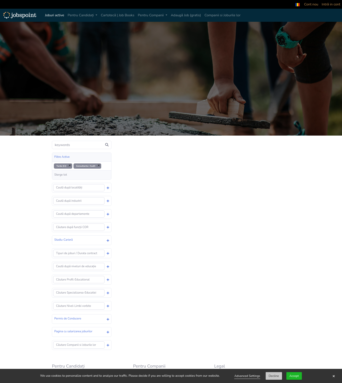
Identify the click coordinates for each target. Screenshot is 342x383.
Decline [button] (274, 376)
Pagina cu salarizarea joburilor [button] (73, 331)
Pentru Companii (151, 15)
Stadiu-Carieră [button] (63, 240)
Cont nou (311, 4)
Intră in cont (331, 4)
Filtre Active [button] (62, 157)
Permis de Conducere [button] (67, 319)
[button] (297, 4)
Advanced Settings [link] (247, 376)
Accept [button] (294, 376)
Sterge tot (60, 175)
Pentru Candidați (81, 15)
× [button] (333, 376)
